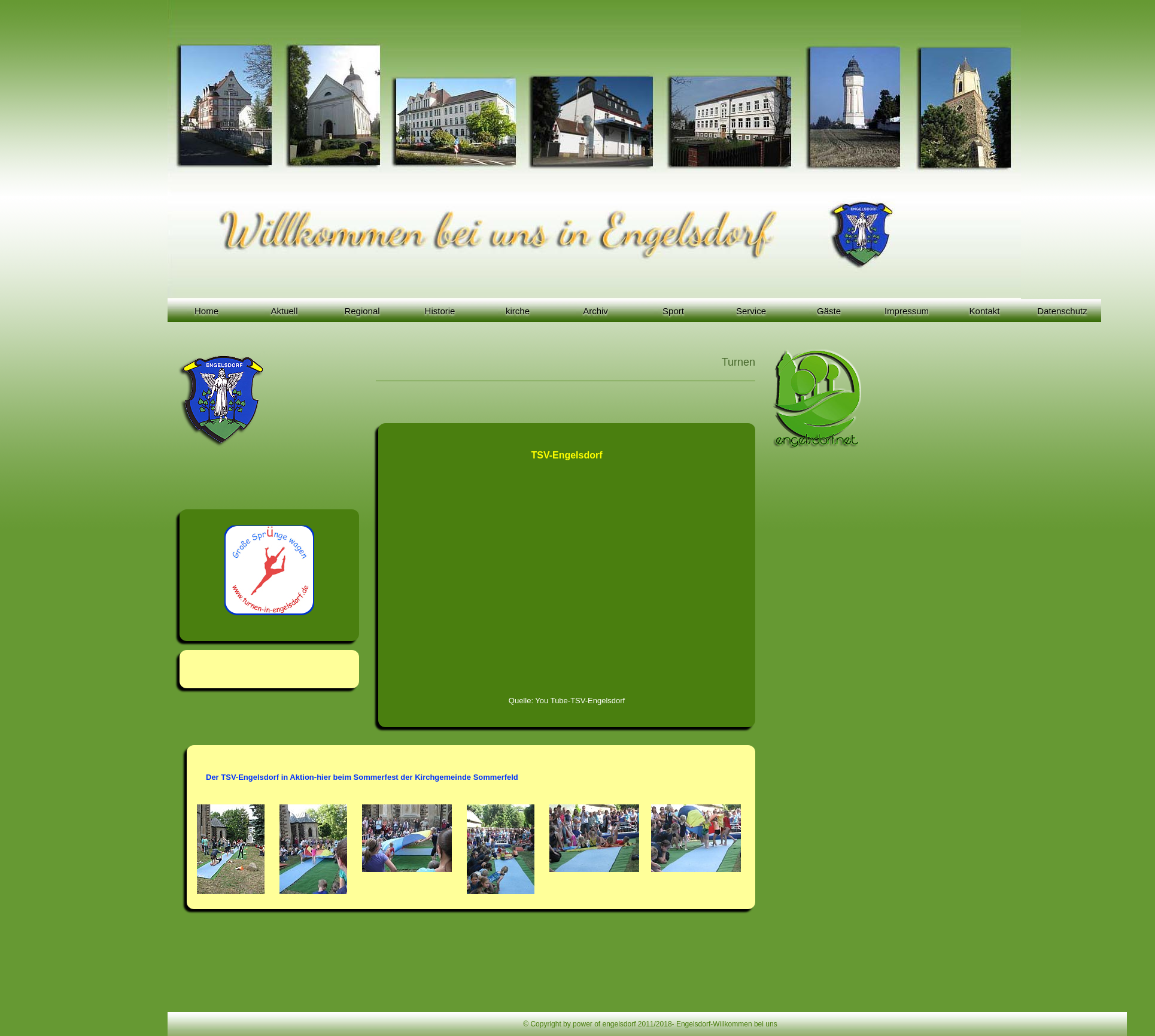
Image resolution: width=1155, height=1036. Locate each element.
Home (206, 311)
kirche (518, 311)
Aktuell (283, 311)
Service (751, 311)
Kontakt (984, 311)
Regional (361, 311)
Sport (673, 311)
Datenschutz (1062, 311)
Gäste (829, 311)
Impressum (907, 311)
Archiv (595, 311)
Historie (440, 311)
